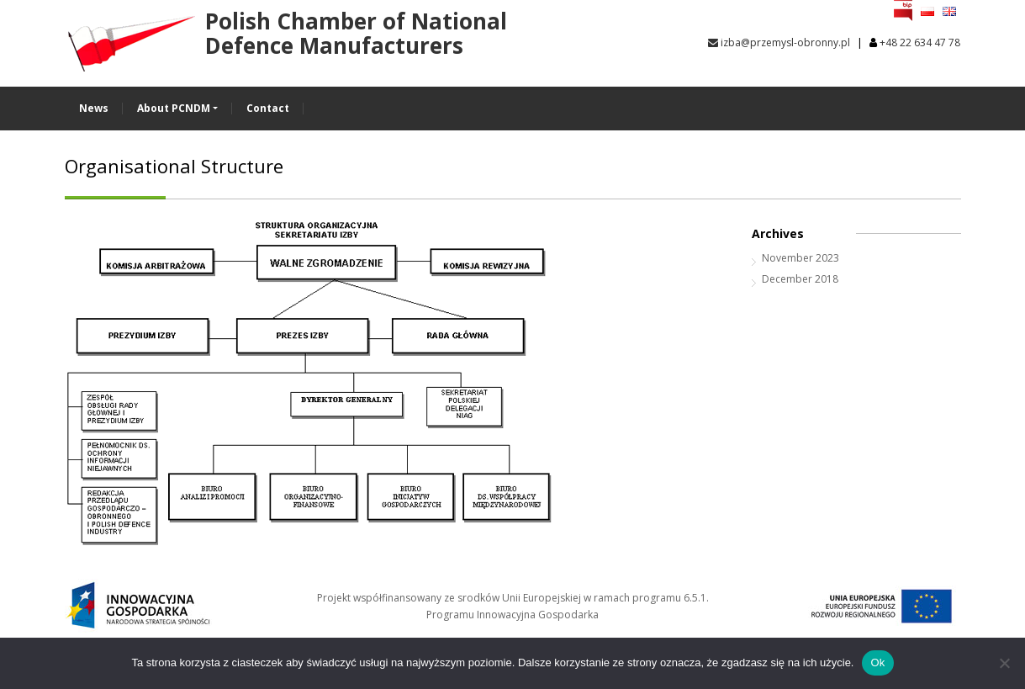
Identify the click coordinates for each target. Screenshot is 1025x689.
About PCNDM (173, 108)
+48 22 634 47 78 (920, 42)
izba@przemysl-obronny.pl (779, 42)
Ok (877, 662)
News (93, 108)
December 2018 (800, 279)
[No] (1004, 663)
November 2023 (800, 258)
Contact (267, 108)
